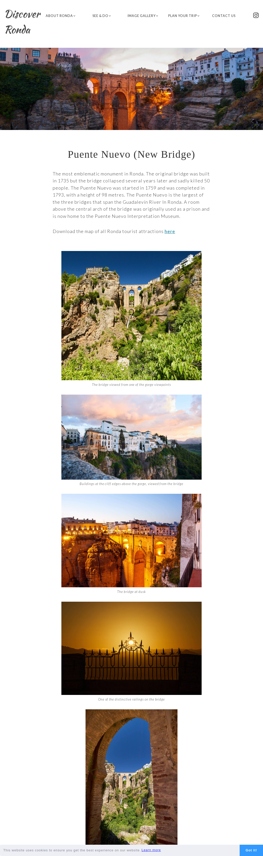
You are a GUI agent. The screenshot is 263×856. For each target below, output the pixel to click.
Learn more (151, 850)
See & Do (101, 16)
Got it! (251, 850)
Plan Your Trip (183, 16)
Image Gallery (142, 16)
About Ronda (60, 16)
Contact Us (225, 15)
